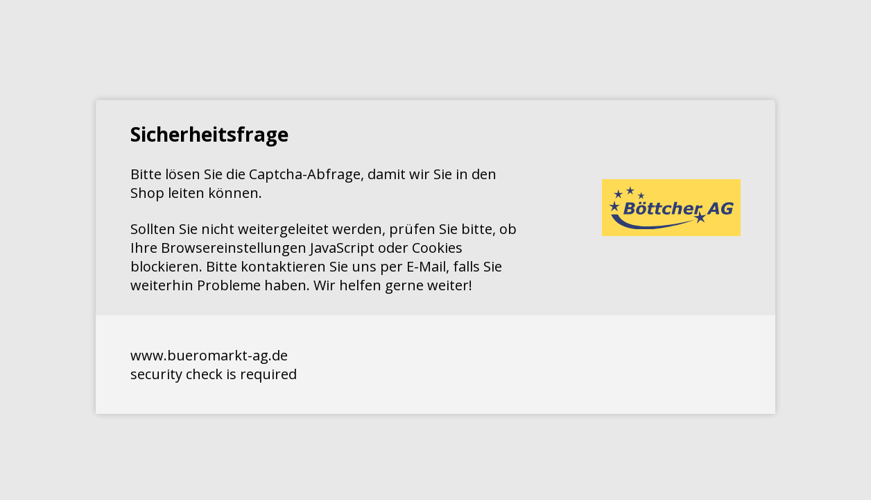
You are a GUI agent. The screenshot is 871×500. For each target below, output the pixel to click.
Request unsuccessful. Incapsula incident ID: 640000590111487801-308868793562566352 (435, 250)
